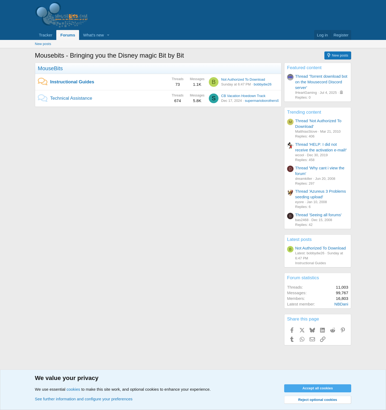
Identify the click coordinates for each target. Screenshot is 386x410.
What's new (93, 35)
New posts (43, 44)
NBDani (341, 304)
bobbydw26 (263, 84)
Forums (67, 35)
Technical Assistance (71, 98)
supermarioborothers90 (263, 101)
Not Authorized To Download (243, 79)
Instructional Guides (72, 81)
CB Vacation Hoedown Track (243, 96)
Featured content (304, 67)
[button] (108, 35)
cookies (73, 389)
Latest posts (299, 239)
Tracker (45, 35)
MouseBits (50, 68)
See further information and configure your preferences (83, 399)
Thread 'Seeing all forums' (318, 215)
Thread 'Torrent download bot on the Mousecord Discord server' (321, 82)
